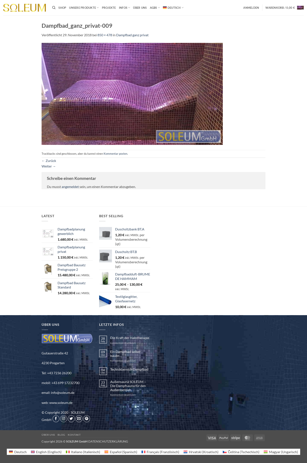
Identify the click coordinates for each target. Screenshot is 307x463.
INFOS (124, 8)
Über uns (140, 7)
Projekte (109, 7)
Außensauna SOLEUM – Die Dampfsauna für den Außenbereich (128, 386)
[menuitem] (173, 7)
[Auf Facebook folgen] (55, 418)
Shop (62, 7)
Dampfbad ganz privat (132, 35)
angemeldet (70, 187)
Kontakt (74, 434)
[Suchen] (53, 8)
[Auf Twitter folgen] (71, 418)
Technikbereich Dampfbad (129, 369)
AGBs (155, 8)
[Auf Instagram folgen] (63, 418)
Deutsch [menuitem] (20, 452)
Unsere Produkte (84, 8)
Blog (61, 434)
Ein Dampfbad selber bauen (125, 353)
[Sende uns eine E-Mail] (79, 418)
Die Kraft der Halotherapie (129, 338)
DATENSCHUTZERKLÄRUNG (108, 441)
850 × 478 (104, 35)
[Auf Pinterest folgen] (86, 418)
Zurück (49, 161)
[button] (251, 8)
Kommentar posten (115, 153)
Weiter (49, 166)
